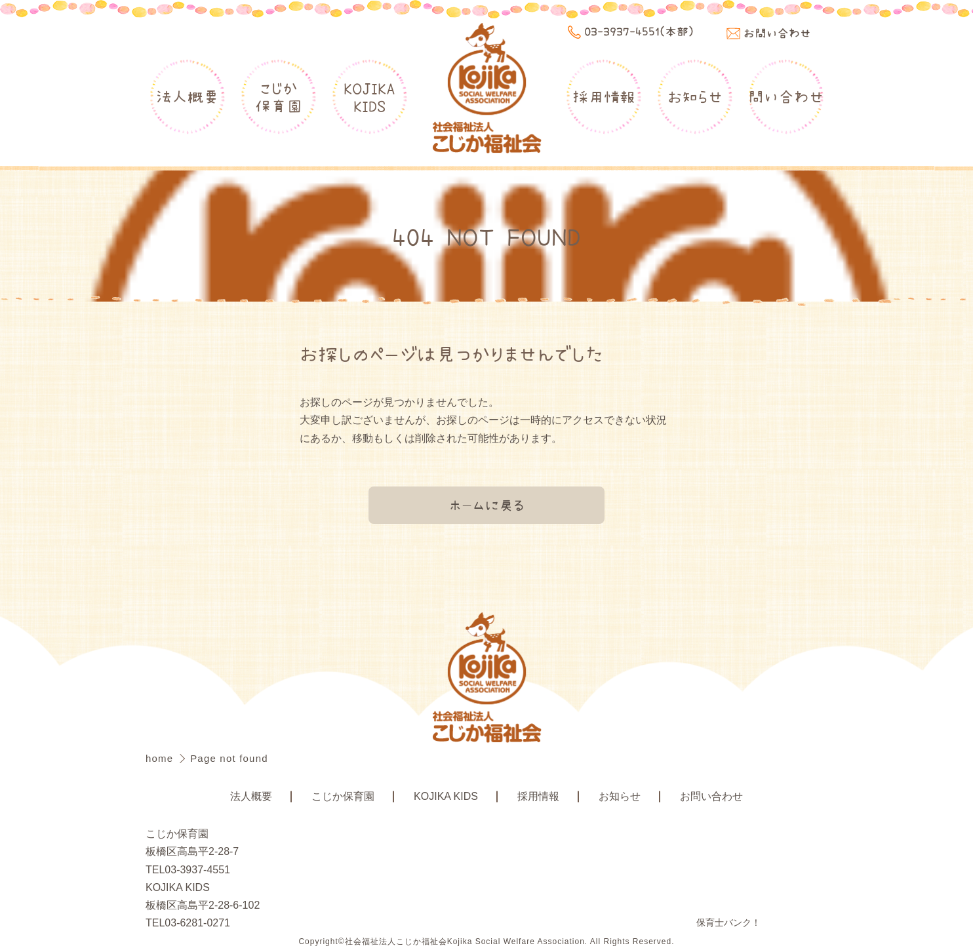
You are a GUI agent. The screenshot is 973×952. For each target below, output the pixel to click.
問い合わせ (786, 96)
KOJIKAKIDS (369, 96)
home (161, 758)
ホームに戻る (487, 505)
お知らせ (695, 96)
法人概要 (187, 96)
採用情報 (603, 96)
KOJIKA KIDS (446, 796)
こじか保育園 (278, 96)
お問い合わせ (711, 796)
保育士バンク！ (728, 922)
